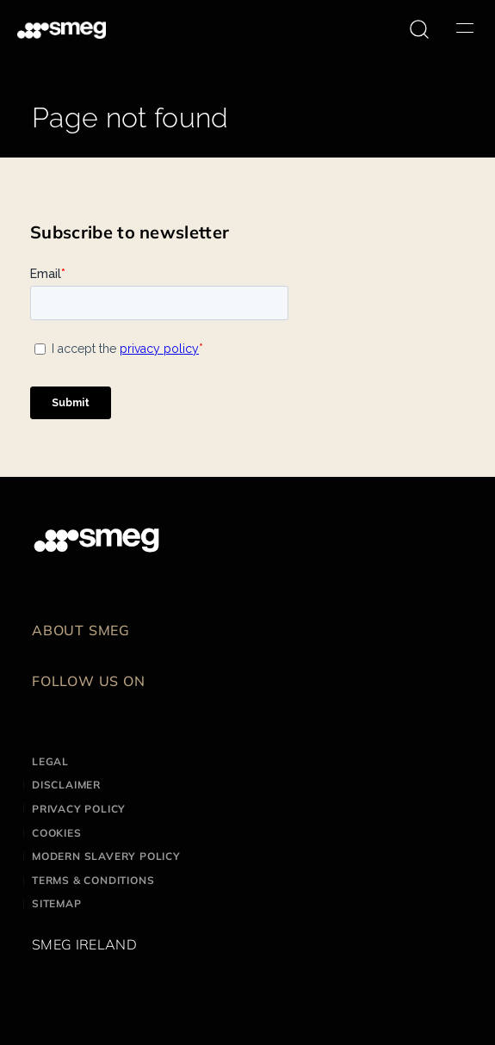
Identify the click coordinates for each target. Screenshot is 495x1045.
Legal (50, 761)
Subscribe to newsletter (129, 232)
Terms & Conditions (93, 880)
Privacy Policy (79, 808)
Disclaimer (66, 784)
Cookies (57, 832)
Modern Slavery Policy (106, 856)
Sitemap (57, 903)
